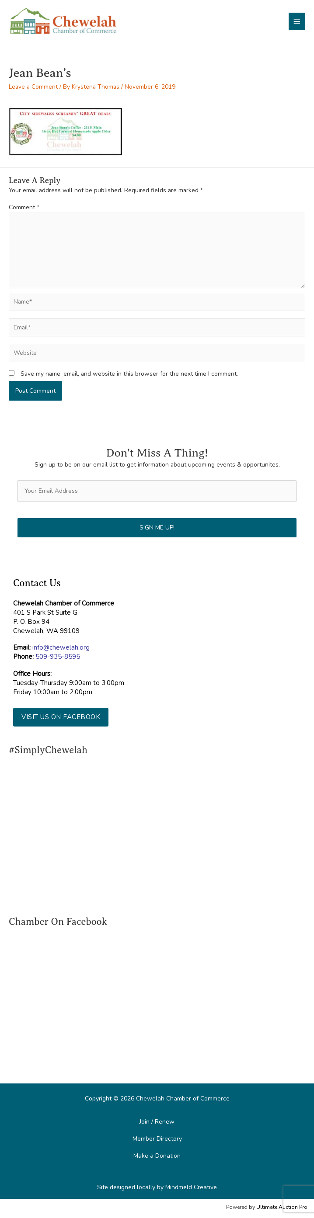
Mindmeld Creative (191, 1187)
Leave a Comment (33, 87)
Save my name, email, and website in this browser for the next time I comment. (129, 374)
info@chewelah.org (61, 647)
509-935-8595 (57, 656)
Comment (24, 207)
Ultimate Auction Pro (281, 1207)
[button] (60, 717)
